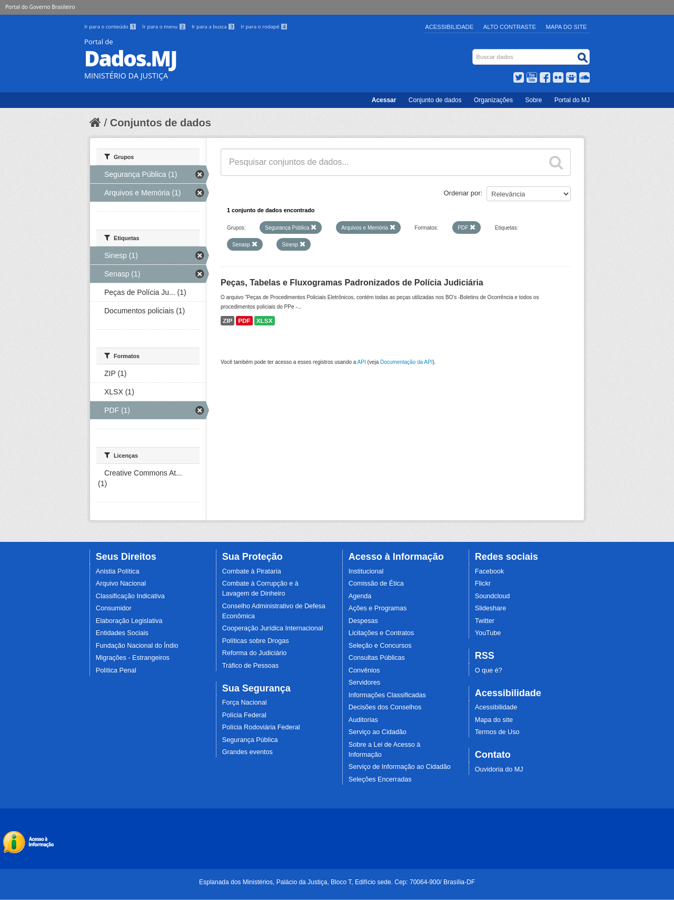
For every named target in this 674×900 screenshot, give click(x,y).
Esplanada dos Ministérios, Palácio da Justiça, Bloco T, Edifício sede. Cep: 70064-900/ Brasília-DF (337, 882)
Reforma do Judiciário (254, 653)
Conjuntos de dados (160, 122)
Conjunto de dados (435, 100)
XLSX (264, 320)
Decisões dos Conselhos (385, 707)
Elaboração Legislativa (129, 621)
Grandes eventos (247, 752)
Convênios (364, 670)
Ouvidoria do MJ (499, 769)
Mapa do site (494, 720)
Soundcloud (492, 596)
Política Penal (116, 670)
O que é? (488, 670)
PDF (244, 320)
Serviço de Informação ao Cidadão (400, 766)
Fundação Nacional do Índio (137, 645)
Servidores (364, 682)
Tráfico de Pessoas (250, 665)
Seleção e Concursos (380, 645)
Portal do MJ (572, 100)
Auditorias (363, 720)
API (362, 362)
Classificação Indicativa (130, 596)
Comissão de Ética (376, 583)
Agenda (360, 596)
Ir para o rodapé (264, 26)
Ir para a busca (214, 26)
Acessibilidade (449, 27)
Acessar (384, 100)
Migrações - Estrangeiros (133, 657)
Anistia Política (118, 571)
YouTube (488, 633)
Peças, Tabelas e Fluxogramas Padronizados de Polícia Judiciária (352, 282)
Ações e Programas (378, 608)
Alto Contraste (509, 27)
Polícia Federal (244, 715)
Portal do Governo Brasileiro (40, 7)
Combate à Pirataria (251, 571)
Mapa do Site (566, 27)
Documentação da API (406, 362)
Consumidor (114, 608)
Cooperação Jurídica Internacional (272, 628)
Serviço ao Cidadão (378, 732)
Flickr (483, 583)
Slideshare (491, 608)
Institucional (366, 571)
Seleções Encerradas (380, 779)
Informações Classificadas (387, 695)
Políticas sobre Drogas (255, 641)
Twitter (484, 621)
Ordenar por (462, 193)
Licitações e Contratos (381, 633)
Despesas (363, 621)
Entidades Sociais (122, 633)
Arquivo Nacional (121, 583)
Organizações (493, 100)
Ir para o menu (164, 26)
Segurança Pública (250, 740)
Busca (473, 51)
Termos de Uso (497, 732)
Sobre (533, 100)
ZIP (227, 320)
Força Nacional (244, 702)
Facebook (489, 571)
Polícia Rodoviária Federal (261, 727)
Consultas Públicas (377, 657)
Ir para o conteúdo (111, 26)
